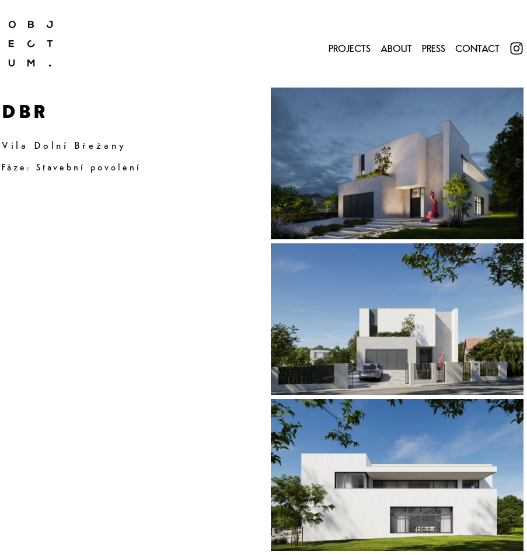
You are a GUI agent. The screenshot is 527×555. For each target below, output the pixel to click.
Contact (477, 49)
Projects (350, 49)
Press (433, 49)
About (396, 49)
